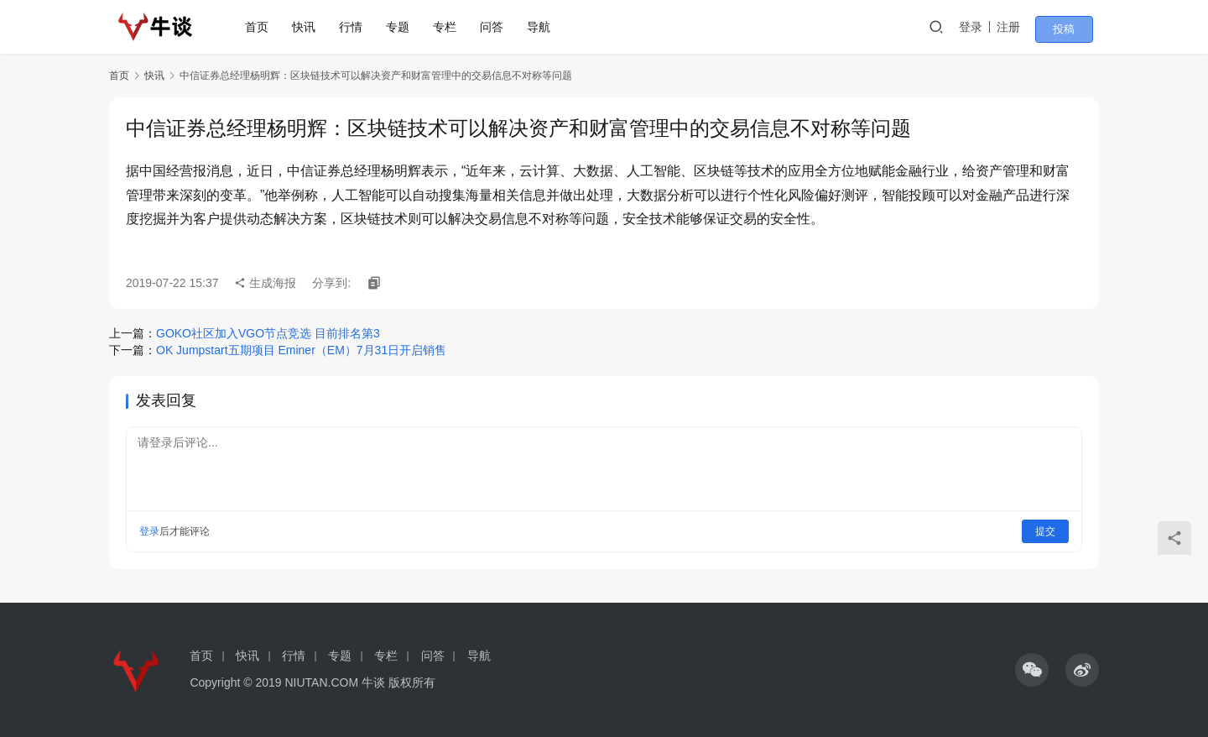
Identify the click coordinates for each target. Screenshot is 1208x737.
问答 (497, 27)
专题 (403, 27)
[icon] (1032, 670)
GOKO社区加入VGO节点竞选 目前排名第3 (268, 333)
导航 (544, 27)
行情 (356, 27)
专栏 (450, 27)
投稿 (1075, 28)
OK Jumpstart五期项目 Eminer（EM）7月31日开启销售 (301, 350)
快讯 (309, 27)
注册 (1027, 27)
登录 (989, 27)
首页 (262, 27)
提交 (1045, 531)
